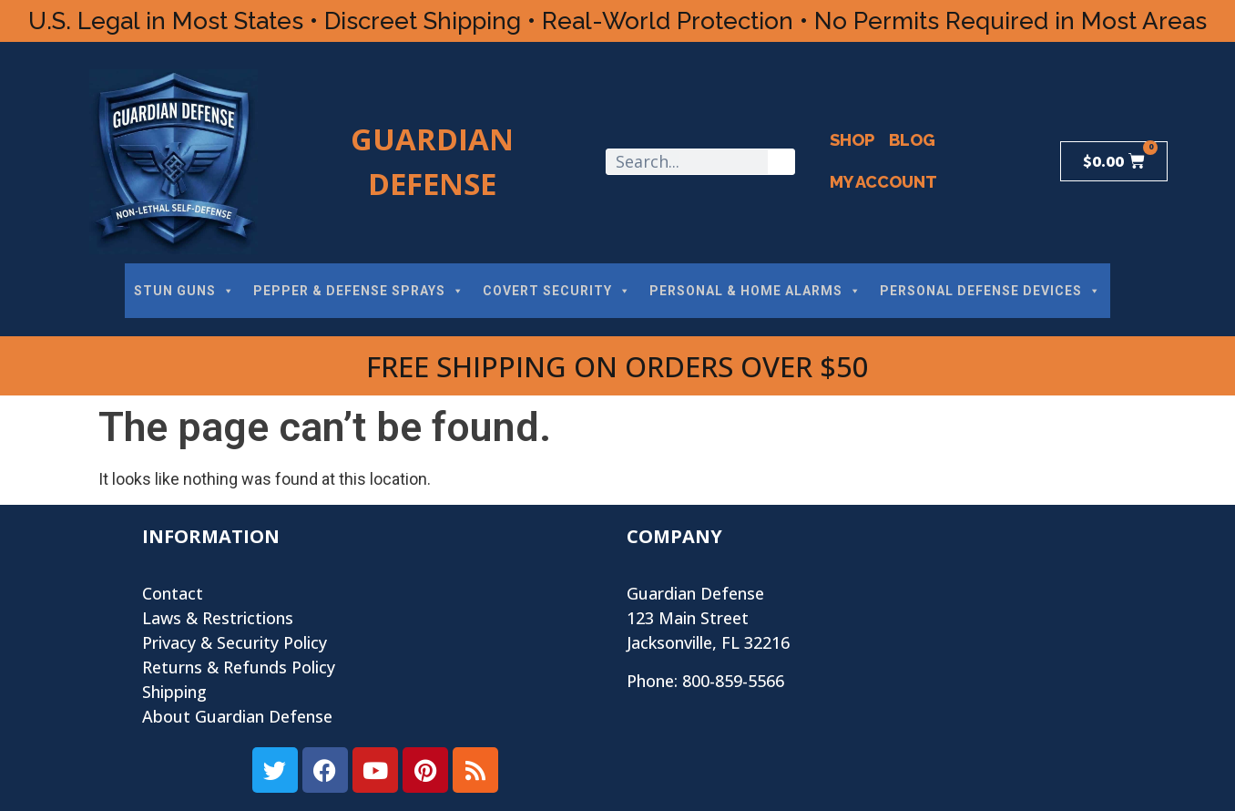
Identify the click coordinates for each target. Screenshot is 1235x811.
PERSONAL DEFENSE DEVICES (990, 290)
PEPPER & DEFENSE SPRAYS (358, 290)
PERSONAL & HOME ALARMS (755, 290)
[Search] (781, 161)
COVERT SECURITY (557, 290)
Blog (912, 139)
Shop (852, 139)
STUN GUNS (184, 290)
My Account (883, 181)
